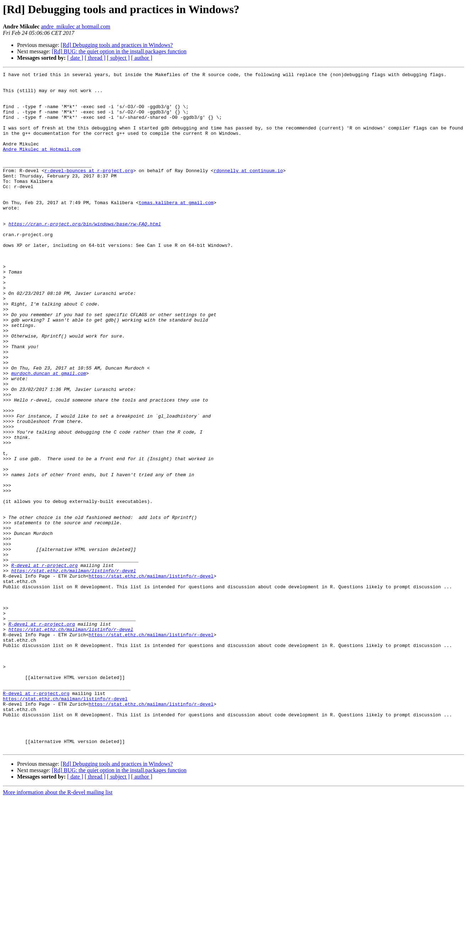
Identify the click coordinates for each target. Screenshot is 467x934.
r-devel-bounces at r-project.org (88, 190)
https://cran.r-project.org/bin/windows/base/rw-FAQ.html (85, 254)
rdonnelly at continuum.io (248, 190)
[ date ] (75, 58)
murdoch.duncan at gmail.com (48, 434)
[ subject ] (118, 58)
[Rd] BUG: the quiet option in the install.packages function (119, 51)
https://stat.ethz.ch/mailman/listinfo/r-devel (73, 671)
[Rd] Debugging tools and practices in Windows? (117, 45)
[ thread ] (95, 58)
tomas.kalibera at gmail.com (176, 229)
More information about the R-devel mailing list (57, 928)
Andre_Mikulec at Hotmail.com (41, 165)
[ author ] (141, 58)
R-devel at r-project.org (44, 664)
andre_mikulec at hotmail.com (75, 26)
